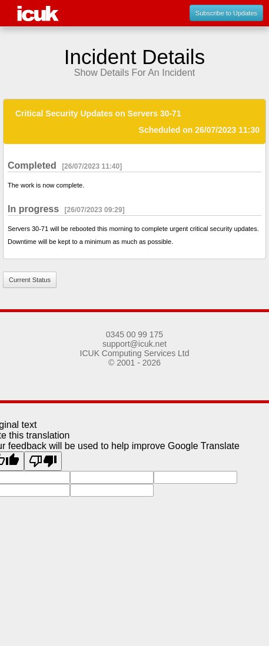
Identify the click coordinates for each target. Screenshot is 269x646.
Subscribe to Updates (226, 12)
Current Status (30, 279)
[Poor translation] (43, 461)
